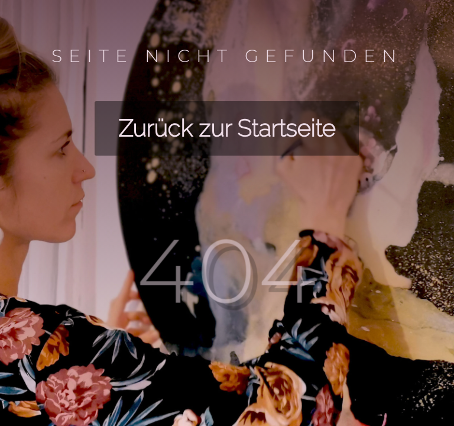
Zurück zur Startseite (226, 128)
